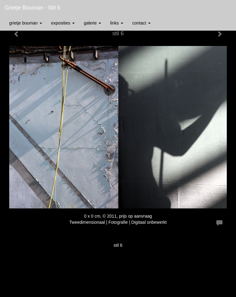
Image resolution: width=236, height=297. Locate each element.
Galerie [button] (92, 23)
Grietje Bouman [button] (25, 23)
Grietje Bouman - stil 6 (32, 8)
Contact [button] (141, 23)
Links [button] (116, 23)
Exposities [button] (63, 23)
